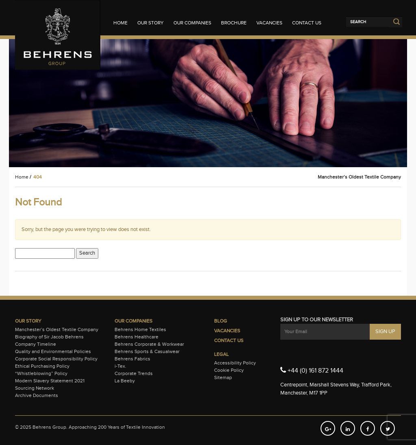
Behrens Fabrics (132, 359)
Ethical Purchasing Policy (42, 366)
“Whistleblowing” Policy (41, 373)
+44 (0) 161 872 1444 (311, 370)
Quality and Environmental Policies (53, 351)
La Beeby (125, 381)
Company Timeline (35, 344)
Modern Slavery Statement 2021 (49, 381)
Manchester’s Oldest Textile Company (56, 329)
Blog (220, 321)
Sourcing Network (34, 388)
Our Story (150, 23)
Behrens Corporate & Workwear (149, 344)
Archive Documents (36, 395)
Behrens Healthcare (136, 337)
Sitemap (223, 377)
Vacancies (269, 23)
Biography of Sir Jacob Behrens (49, 337)
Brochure (234, 23)
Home (120, 23)
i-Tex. (120, 366)
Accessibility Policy (235, 363)
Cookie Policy (229, 370)
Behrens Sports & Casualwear (147, 351)
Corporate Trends (134, 373)
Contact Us (306, 23)
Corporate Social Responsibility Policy (56, 359)
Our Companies (192, 23)
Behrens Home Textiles (140, 329)
